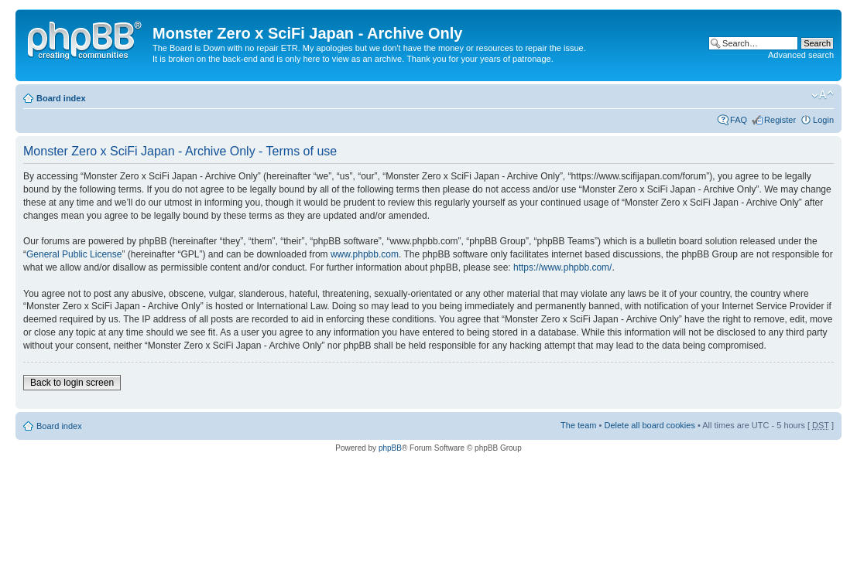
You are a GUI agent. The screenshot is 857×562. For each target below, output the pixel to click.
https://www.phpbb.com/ (562, 267)
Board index (61, 98)
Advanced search (801, 55)
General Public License (74, 254)
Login (823, 119)
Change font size (822, 95)
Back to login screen (72, 382)
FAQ (738, 119)
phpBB (390, 448)
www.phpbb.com (365, 254)
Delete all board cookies (649, 425)
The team (578, 425)
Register (780, 119)
